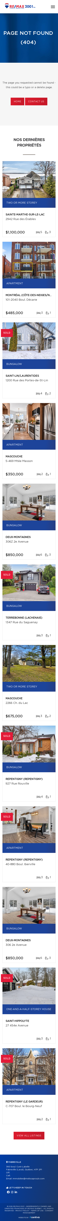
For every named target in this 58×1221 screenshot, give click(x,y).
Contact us (36, 102)
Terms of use (37, 1210)
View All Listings (29, 1136)
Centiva (35, 1217)
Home (17, 102)
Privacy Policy (22, 1210)
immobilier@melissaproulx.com (29, 1179)
